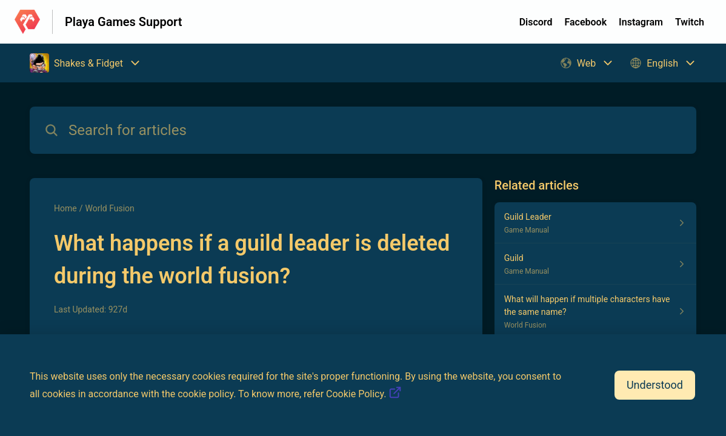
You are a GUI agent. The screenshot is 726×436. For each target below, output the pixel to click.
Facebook (585, 22)
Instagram (641, 22)
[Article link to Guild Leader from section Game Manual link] (595, 222)
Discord (536, 22)
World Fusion (109, 208)
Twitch (689, 22)
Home (65, 208)
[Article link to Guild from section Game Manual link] (595, 264)
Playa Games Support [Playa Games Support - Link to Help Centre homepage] (123, 22)
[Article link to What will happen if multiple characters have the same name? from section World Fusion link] (595, 312)
